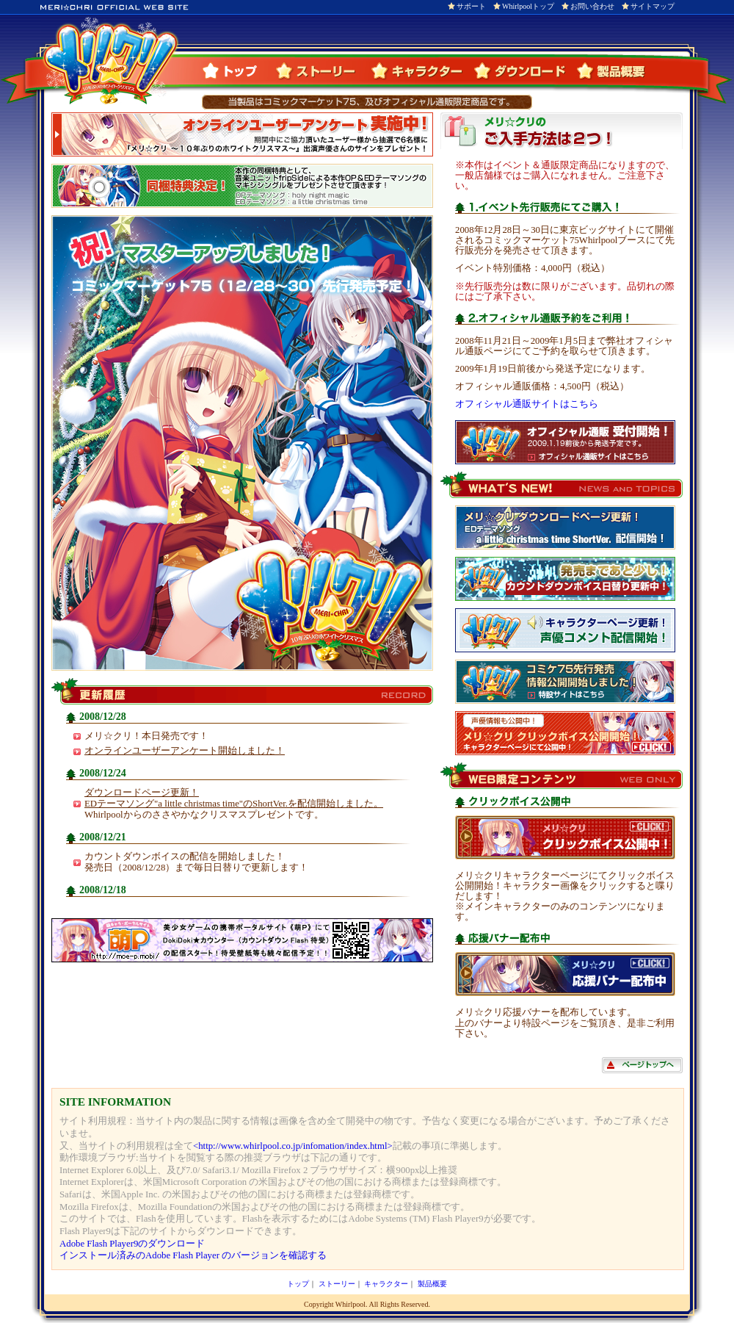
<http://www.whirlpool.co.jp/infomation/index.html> (293, 1146)
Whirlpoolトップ (528, 6)
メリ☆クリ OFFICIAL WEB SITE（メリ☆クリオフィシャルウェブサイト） (110, 61)
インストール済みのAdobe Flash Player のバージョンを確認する (193, 1255)
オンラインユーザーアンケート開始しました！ (184, 751)
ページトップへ (642, 1065)
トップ (237, 70)
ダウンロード (524, 70)
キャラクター (421, 70)
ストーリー (321, 70)
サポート (471, 6)
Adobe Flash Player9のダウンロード (132, 1244)
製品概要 (610, 70)
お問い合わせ (592, 6)
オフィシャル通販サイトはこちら (526, 404)
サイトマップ (653, 6)
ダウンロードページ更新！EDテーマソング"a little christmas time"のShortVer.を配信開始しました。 (233, 798)
